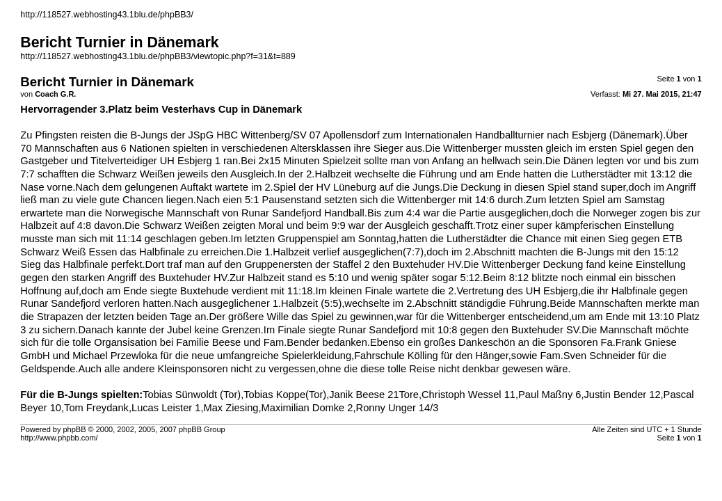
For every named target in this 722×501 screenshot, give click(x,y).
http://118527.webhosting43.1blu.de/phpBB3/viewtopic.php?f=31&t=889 (157, 56)
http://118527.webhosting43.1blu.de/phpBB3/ (106, 14)
